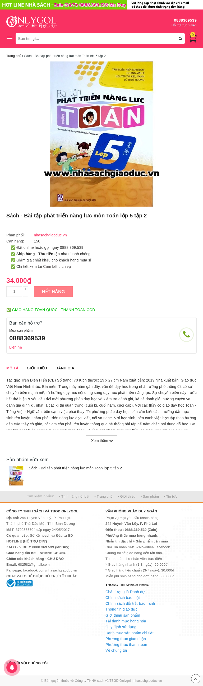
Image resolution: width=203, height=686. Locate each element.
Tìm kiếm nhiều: (40, 496)
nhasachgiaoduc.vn (147, 681)
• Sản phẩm (150, 496)
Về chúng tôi (116, 650)
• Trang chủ (103, 496)
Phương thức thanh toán (126, 644)
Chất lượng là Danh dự (125, 592)
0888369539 (185, 20)
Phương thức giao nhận (125, 639)
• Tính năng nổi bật (74, 496)
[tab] (12, 368)
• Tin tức (170, 496)
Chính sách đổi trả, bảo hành (130, 603)
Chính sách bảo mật (122, 598)
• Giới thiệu (127, 496)
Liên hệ (15, 347)
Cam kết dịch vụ (57, 266)
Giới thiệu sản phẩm (122, 615)
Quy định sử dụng (120, 627)
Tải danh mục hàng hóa (125, 621)
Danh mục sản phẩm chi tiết (129, 633)
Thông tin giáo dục (121, 609)
